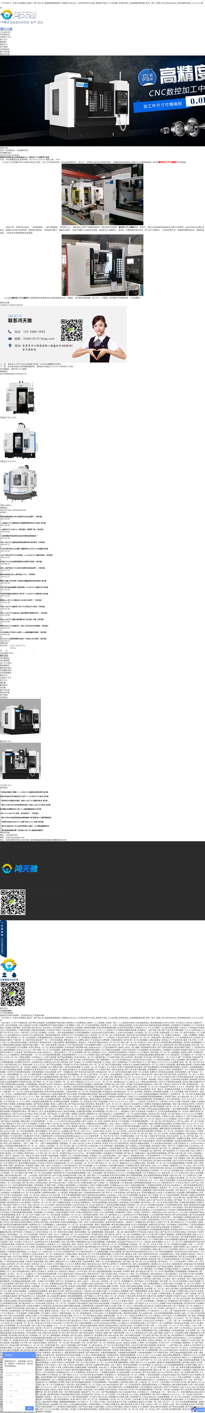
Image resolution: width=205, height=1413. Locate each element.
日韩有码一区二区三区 (42, 1202)
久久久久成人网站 (37, 1099)
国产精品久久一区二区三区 (71, 1077)
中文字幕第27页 (10, 1163)
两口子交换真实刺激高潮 (169, 1259)
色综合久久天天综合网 (51, 1195)
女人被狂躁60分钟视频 (17, 1042)
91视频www (115, 1185)
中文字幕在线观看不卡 (46, 1407)
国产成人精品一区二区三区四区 (190, 1121)
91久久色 (195, 1323)
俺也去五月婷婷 (33, 1156)
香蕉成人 (83, 1042)
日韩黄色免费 (47, 1136)
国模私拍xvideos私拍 (195, 1392)
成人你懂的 (98, 1168)
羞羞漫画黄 (115, 1183)
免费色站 (47, 1352)
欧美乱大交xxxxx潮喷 (73, 1389)
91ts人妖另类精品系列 (93, 1089)
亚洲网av (37, 1207)
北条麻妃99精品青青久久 (185, 1141)
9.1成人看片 (22, 1099)
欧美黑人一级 (51, 1397)
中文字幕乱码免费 (105, 1158)
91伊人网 (7, 1316)
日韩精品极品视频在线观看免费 (151, 1055)
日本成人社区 (149, 1320)
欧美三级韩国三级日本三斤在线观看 (15, 1116)
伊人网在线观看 (35, 1074)
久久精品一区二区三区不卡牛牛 (20, 1077)
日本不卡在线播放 (29, 1124)
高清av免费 (187, 1082)
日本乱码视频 (49, 1074)
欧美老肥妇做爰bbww (143, 1084)
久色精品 (108, 1030)
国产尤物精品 (43, 1318)
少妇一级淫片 (123, 1156)
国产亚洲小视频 (86, 1407)
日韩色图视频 (38, 1072)
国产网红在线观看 (37, 1023)
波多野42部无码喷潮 (114, 1222)
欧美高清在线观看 (64, 1205)
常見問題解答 (5, 673)
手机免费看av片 (178, 1335)
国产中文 (172, 1146)
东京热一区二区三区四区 (116, 1131)
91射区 (149, 1404)
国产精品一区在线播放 (167, 1224)
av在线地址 (112, 1195)
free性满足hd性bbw (62, 1207)
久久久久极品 (156, 1355)
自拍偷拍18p (37, 1062)
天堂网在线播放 (91, 1298)
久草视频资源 (49, 1249)
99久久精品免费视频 (96, 1242)
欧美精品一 (143, 1030)
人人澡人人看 (167, 1311)
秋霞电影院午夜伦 (149, 1047)
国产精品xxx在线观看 (10, 1121)
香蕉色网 (148, 1269)
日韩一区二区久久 (40, 1210)
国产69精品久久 (187, 1301)
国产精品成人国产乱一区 (115, 1234)
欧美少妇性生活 (44, 1052)
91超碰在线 (111, 1180)
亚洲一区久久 (54, 1234)
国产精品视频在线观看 (13, 1069)
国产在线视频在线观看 (63, 1377)
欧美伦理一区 (79, 1380)
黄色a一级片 (19, 1266)
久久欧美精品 (82, 1185)
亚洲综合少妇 (50, 1062)
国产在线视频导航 (43, 1380)
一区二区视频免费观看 (97, 1096)
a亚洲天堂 (137, 1279)
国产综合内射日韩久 (58, 1183)
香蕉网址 (61, 1126)
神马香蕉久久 (177, 1185)
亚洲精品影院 (44, 1106)
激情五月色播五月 (39, 1271)
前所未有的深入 (158, 1274)
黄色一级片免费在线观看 (46, 1096)
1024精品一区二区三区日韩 (147, 1032)
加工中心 (4, 39)
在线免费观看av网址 (124, 1380)
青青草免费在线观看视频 (172, 1042)
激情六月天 (109, 1126)
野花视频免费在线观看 (170, 1067)
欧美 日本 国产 (40, 1114)
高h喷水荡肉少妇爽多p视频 (53, 1188)
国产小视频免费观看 (50, 1143)
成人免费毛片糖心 (56, 1067)
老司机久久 (149, 1286)
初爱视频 (15, 1343)
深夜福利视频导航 (53, 1035)
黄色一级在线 (78, 1244)
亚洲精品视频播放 (151, 1094)
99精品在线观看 (125, 1025)
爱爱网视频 (120, 1146)
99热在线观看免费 (149, 1082)
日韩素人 (197, 1318)
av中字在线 (57, 1175)
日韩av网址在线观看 (180, 1079)
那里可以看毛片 (7, 1052)
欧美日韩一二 (163, 1345)
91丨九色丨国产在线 (193, 1380)
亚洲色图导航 (68, 1133)
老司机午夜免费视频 (192, 1042)
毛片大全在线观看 (33, 1192)
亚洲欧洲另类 (11, 1239)
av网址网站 (116, 1227)
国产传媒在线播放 (56, 1025)
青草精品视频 (96, 1092)
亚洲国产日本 (39, 1298)
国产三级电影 (191, 1293)
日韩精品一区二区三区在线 (25, 1106)
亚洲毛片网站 (24, 1239)
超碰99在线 (65, 1266)
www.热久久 (173, 1212)
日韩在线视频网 (37, 1340)
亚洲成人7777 (168, 1040)
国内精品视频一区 (103, 1087)
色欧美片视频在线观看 (140, 1143)
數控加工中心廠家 (19, 369)
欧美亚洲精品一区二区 (94, 1077)
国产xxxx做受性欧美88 (38, 1170)
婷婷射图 (194, 1079)
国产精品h (52, 1114)
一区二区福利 (187, 1394)
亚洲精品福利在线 (192, 1217)
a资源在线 (187, 1264)
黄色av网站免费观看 (172, 1355)
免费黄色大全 (92, 1114)
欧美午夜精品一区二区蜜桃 (160, 1035)
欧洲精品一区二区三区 (72, 1215)
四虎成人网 (110, 1370)
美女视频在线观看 (155, 1237)
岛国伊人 (185, 1067)
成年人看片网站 (69, 1242)
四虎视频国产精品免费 (55, 1023)
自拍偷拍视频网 (23, 1079)
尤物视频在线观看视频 (161, 1104)
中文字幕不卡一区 (154, 1323)
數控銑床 (4, 685)
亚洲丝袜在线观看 (92, 1293)
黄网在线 (153, 1224)
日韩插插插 (39, 1185)
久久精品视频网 (100, 1357)
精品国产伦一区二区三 (184, 1266)
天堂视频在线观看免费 (21, 1281)
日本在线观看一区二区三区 (24, 1318)
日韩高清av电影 (127, 1382)
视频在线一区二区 (178, 1165)
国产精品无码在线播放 (140, 1210)
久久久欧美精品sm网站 (92, 1266)
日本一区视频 (15, 1298)
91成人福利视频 (24, 1109)
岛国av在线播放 (20, 1291)
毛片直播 (192, 1316)
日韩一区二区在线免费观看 (88, 1025)
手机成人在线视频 (171, 1389)
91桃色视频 (71, 1345)
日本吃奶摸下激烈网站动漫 (40, 1042)
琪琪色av (58, 1084)
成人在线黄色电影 (118, 1035)
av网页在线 (62, 1104)
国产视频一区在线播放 (73, 1360)
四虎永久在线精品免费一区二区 (60, 1163)
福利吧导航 (100, 1057)
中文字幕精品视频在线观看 (125, 1030)
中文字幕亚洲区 (16, 1136)
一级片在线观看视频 (65, 1032)
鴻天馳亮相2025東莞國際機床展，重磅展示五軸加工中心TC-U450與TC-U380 (40, 366)
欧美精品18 (108, 1092)
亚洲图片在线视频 (43, 1412)
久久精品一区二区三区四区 (93, 1067)
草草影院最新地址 (106, 1259)
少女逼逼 (75, 1202)
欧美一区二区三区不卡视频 (77, 1116)
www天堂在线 (79, 1205)
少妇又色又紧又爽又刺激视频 (127, 1126)
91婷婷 (85, 1311)
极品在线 (153, 1259)
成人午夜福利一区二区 (60, 1082)
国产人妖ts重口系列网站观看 (192, 1389)
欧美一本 (11, 1190)
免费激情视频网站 (150, 1188)
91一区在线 (197, 1055)
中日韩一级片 (194, 1296)
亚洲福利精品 (123, 1210)
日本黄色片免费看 (164, 1338)
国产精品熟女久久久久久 (114, 1173)
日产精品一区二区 (71, 1318)
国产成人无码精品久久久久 (96, 1052)
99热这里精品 (73, 1348)
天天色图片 (46, 1313)
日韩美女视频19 (34, 1306)
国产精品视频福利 (152, 1067)
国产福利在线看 (86, 1333)
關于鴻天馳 (5, 52)
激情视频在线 (86, 1313)
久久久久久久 (115, 1340)
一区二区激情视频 (118, 1239)
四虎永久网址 (32, 1316)
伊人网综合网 (123, 1397)
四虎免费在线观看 (161, 1092)
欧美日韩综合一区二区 (39, 1047)
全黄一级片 (137, 1254)
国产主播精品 (81, 1188)
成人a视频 (169, 1178)
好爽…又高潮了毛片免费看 (43, 1281)
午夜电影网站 (47, 1148)
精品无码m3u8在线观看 (65, 1148)
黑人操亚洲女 (63, 1062)
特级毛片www (180, 1296)
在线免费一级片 (184, 1279)
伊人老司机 (76, 1266)
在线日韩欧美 (73, 1325)
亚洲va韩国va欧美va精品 (39, 1389)
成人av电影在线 (146, 1313)
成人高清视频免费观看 (174, 1365)
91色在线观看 (51, 1072)
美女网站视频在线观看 (125, 1259)
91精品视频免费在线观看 (22, 1212)
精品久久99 (170, 1077)
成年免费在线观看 (180, 1384)
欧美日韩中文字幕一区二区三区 (117, 1079)
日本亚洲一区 (153, 1101)
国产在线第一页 (164, 1114)
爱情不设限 (75, 1394)
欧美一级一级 (186, 1062)
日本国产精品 (34, 1087)
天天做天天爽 (118, 1254)
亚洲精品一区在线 (47, 1032)
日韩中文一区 (147, 1126)
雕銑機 (3, 42)
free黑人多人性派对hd (57, 1271)
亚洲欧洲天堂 (126, 1264)
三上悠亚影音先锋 (127, 1023)
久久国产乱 (80, 1138)
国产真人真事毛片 (111, 1264)
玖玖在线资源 (119, 1188)
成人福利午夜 (156, 1151)
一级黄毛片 (129, 1222)
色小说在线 (137, 1372)
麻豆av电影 (179, 1399)
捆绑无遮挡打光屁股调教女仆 (172, 1128)
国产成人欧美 (77, 1335)
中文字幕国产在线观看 (43, 1301)
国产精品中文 (168, 1037)
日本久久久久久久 (24, 1050)
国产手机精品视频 (114, 1064)
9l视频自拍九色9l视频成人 (97, 1124)
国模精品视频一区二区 (69, 1313)
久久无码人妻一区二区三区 (47, 1153)
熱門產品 (4, 697)
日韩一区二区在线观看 (51, 1215)
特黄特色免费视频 (22, 1338)
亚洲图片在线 (87, 1284)
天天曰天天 (48, 1328)
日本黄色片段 (75, 1197)
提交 (6, 656)
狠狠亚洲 (125, 1109)
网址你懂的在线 (62, 1060)
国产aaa (80, 1148)
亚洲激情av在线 (188, 1404)
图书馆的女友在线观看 (95, 1380)
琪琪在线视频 (125, 1350)
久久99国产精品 (113, 1057)
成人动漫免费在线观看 (84, 1200)
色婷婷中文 (199, 1301)
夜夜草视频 (57, 1094)
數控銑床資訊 (5, 668)
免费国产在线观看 (165, 1296)
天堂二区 (122, 1195)
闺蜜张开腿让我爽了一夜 (33, 1045)
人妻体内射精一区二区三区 (77, 1092)
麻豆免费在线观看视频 (157, 1153)
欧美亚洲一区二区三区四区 (105, 1106)
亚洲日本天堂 (74, 1183)
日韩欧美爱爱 (165, 1293)
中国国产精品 (51, 1185)
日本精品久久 (38, 1057)
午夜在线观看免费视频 (76, 1173)
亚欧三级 (176, 1104)
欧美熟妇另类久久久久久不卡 (186, 1124)
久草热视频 (176, 1343)
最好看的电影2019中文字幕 (162, 1023)
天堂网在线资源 (133, 1165)
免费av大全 (52, 1138)
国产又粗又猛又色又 (118, 1207)
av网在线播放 (155, 1040)
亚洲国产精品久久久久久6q (192, 1050)
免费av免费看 (179, 1247)
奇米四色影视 (69, 1084)
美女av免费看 (115, 1252)
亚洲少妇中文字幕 (43, 1323)
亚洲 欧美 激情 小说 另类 (185, 1040)
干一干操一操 (173, 1367)
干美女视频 (146, 1276)
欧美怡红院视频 (25, 1301)
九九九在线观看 (194, 1311)
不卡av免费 (191, 1222)
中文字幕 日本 (111, 1284)
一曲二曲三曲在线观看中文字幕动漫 (131, 1232)
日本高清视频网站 (82, 1032)
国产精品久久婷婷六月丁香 (158, 1222)
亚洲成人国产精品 (132, 1074)
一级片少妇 (95, 1281)
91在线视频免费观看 (176, 1163)
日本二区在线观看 (95, 1173)
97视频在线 (20, 1320)
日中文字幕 (169, 1237)
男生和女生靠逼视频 (16, 1227)
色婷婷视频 (98, 1084)
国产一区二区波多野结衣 (130, 1384)
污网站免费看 (25, 1057)
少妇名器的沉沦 (150, 1397)
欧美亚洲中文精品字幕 (160, 1217)
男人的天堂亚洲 (89, 1256)
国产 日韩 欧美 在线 (38, 1256)
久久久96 (183, 1212)
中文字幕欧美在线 (97, 1180)
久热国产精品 (99, 1131)
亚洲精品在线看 (70, 1175)
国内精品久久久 (179, 1148)
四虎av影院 (156, 1037)
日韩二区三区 (163, 1402)
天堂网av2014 (45, 1094)
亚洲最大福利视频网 (67, 1185)
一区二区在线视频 (75, 1052)
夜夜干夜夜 (8, 1165)
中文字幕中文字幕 (186, 1274)
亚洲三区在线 (40, 1138)
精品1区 (127, 1104)
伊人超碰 (63, 1069)
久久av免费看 (103, 1175)
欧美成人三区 (19, 1156)
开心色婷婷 (135, 1328)
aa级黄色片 (106, 1301)
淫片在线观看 (198, 1264)
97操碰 (130, 1099)
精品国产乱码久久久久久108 (130, 1094)
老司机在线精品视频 (89, 1325)
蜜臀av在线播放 (61, 1190)
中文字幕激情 (188, 1089)
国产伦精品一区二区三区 (104, 1269)
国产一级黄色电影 (47, 1370)
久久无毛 (115, 1060)
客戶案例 (4, 47)
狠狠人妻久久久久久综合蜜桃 (165, 1249)
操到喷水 (28, 1069)
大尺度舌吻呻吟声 (110, 1047)
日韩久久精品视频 (167, 1064)
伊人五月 (195, 1096)
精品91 (126, 1343)
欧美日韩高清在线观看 (54, 1092)
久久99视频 (80, 1109)
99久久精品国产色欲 (128, 1392)
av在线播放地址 (143, 1023)
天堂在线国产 (181, 1261)
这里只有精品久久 (178, 1116)
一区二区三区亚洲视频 (144, 1301)
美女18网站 (50, 1261)
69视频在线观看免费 (143, 1099)
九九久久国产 (176, 1057)
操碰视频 (175, 1052)
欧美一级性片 (158, 1089)
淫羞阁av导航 (183, 1146)
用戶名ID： (5, 645)
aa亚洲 (147, 1242)
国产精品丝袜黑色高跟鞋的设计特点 (137, 1252)
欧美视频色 (89, 1330)
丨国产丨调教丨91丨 (31, 1143)
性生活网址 (129, 1303)
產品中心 (4, 44)
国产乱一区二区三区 (175, 1106)
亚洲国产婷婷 (171, 1096)
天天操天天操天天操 (98, 1397)
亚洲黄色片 (180, 1131)
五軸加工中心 (5, 37)
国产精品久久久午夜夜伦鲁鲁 (12, 1141)
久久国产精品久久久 (138, 1062)
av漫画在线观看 (10, 1301)
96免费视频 (114, 1133)
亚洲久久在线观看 (21, 1089)
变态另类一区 (74, 1220)
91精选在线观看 (99, 1220)
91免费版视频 (152, 1350)
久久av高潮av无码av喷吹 (43, 1060)
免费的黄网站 (72, 1407)
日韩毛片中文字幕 (175, 1276)
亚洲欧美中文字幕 (32, 1136)
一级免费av (67, 1087)
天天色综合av (154, 1311)
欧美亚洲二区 (85, 1254)
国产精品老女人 (106, 1114)
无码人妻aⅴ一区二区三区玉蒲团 (125, 1217)
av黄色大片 (127, 1064)
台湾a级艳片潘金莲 (110, 1197)
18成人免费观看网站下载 (106, 1141)
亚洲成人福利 (180, 1313)
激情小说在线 (155, 1348)
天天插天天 (181, 1023)
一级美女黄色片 (59, 1052)
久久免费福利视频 (56, 1210)
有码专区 (89, 1138)
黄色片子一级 (114, 1357)
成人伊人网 (74, 1180)
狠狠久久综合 (125, 1047)
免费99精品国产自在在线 (72, 1050)
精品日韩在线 (152, 1148)
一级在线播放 (177, 1217)
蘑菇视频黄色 (72, 1042)
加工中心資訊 (5, 663)
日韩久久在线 (56, 1367)
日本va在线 (138, 1025)
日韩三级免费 (51, 1057)
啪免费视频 (104, 1399)
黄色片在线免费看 (168, 1180)
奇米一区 (110, 1380)
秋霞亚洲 (26, 1160)
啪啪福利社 (68, 1200)
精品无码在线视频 (194, 1168)
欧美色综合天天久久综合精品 (45, 1069)
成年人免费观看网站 (152, 1284)
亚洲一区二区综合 (32, 1195)
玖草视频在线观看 (134, 1173)
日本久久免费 (175, 1101)
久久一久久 (154, 1180)
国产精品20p (91, 1259)
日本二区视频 (40, 1133)
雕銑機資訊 (5, 665)
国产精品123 (74, 1104)
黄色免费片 (101, 1104)
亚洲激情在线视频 (70, 1099)
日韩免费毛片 (84, 1128)
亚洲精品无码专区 (23, 1062)
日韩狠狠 (167, 1050)
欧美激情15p (71, 1281)
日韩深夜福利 (55, 1119)
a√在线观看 (31, 1037)
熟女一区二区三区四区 (71, 1311)
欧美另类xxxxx (32, 1308)
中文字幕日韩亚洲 (84, 1252)
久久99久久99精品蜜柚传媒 (133, 1185)
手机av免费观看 (184, 1377)
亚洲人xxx (100, 1384)
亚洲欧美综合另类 (109, 1293)
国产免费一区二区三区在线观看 (47, 1050)
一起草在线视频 (85, 1106)
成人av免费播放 (134, 1234)
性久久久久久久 (198, 1119)
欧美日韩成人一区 (196, 1252)
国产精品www (30, 1052)
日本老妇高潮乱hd (32, 1188)
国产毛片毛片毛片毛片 (10, 1032)
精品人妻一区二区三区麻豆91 (134, 1042)
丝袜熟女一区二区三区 (114, 1089)
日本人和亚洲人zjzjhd (76, 1096)
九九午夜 (107, 1045)
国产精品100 (61, 1320)
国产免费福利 (77, 1387)
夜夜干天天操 (103, 1160)
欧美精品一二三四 (164, 1320)
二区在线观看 (21, 1313)
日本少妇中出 (55, 1131)
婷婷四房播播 (90, 1028)
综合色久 (113, 1318)
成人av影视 (5, 1330)
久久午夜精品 (163, 1165)
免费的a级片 (140, 1153)
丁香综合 (167, 1084)
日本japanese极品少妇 (170, 1375)
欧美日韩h (159, 1168)
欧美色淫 (87, 1101)
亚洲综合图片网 (191, 1372)
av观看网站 (153, 1069)
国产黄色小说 (24, 1128)
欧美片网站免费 (54, 1133)
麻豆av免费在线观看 (108, 1094)
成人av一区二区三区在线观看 (76, 1340)
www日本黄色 (110, 1151)
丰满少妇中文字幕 (193, 1170)
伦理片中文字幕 (179, 1084)
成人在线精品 (64, 1330)
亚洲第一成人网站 (138, 1109)
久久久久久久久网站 (71, 1141)
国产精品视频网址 (66, 1057)
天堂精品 (71, 1303)
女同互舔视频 (150, 1318)
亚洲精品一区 (77, 1101)
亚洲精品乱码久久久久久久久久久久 (88, 1030)
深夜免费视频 (9, 1050)
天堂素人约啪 (21, 1087)
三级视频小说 (161, 1301)
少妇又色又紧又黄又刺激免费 (140, 1131)
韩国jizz (128, 1254)
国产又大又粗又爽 (79, 1146)
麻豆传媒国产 (66, 1160)
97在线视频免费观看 (139, 1121)
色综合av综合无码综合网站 (103, 1032)
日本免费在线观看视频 (73, 1089)
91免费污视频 (129, 1271)
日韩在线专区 (147, 1074)
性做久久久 (133, 1096)
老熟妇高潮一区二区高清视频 (23, 1269)
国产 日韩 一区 (88, 1328)
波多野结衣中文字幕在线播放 (69, 1079)
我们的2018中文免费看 (194, 1303)
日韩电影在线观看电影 (117, 1096)
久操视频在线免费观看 (73, 1178)
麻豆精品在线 (119, 1116)
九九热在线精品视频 (170, 1028)
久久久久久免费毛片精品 (89, 1055)
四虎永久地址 (154, 1232)
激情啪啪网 (55, 1335)
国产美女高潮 (170, 1074)
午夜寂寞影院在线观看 (133, 1067)
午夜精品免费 (97, 1151)
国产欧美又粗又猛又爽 (84, 1072)
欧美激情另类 (38, 1109)
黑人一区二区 (17, 1274)
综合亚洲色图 (141, 1035)
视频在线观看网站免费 (135, 1116)
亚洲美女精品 (98, 1234)
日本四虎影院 (133, 1338)
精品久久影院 (7, 1266)
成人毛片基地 (102, 1328)
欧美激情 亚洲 (101, 1335)
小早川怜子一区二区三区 (23, 1412)
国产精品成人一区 (161, 1057)
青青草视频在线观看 (27, 1163)
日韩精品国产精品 (196, 1212)
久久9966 (121, 1338)
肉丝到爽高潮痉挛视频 (23, 1185)
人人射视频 (100, 1023)
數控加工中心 (5, 845)
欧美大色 (70, 1109)
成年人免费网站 (191, 1035)
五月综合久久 (45, 1151)
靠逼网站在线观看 (156, 1205)
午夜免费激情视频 (8, 1215)
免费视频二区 (77, 1330)
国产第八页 (75, 1131)
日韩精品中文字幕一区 (130, 1133)
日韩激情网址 (11, 1030)
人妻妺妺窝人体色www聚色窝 (138, 1089)
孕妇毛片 (92, 1188)
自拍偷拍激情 (196, 1109)
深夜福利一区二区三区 (13, 1092)
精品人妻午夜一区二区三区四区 (41, 1205)
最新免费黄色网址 (150, 1384)
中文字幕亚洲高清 (121, 1143)
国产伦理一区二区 (149, 1360)
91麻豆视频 (84, 1279)
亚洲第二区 (158, 1195)
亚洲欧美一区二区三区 (140, 1037)
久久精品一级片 (110, 1062)
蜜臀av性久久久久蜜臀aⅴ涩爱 (133, 1163)
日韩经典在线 (43, 1404)
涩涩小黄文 (158, 1074)
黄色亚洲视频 (69, 1111)
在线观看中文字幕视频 (180, 1025)
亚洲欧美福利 (87, 1183)
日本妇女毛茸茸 (123, 1037)
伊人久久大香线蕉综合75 (163, 1183)
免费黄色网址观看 (92, 1050)
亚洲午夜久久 (125, 1190)
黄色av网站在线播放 (47, 1079)
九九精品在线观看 (162, 1060)
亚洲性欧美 (144, 1274)
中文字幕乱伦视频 (80, 1207)
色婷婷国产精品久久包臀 (106, 1306)
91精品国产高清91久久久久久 (172, 1087)
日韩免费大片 (177, 1227)
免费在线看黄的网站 (99, 1340)
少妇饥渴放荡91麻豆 (113, 1261)
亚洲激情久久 (111, 1375)
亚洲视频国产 (69, 1288)
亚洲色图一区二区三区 (148, 1087)
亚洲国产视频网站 (167, 1234)
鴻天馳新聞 (5, 660)
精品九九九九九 (72, 1210)
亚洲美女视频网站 (177, 1133)
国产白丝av (191, 1131)
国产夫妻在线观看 (117, 1333)
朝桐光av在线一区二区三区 (108, 1042)
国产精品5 (139, 1281)
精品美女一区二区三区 (57, 1303)
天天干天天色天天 (168, 1220)
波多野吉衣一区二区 (53, 1089)
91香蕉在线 (142, 1180)
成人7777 (136, 1079)
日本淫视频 (145, 1387)
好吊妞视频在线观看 (148, 1247)
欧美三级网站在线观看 (147, 1357)
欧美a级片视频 (136, 1168)
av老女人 (161, 1192)
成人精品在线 (184, 1096)
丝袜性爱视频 (47, 1377)
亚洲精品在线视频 (173, 1089)
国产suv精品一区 (77, 1062)
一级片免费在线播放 (93, 1153)
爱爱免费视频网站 (156, 1096)
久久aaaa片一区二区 (183, 1318)
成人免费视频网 (133, 1276)
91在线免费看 (89, 1119)
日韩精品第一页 (158, 1392)
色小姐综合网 (156, 1387)
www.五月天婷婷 (63, 1370)
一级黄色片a (26, 1254)
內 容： (4, 651)
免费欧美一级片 (33, 1276)
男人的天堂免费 (184, 1298)
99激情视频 (93, 1367)
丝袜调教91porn (131, 1367)
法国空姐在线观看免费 (34, 1092)
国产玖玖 (70, 1170)
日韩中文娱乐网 (129, 1050)
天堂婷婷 (176, 1050)
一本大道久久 (104, 1074)
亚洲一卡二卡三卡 (171, 1325)
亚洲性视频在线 (149, 1192)
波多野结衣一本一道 (186, 1074)
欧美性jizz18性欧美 (73, 1291)
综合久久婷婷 (165, 1069)
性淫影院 (187, 1057)
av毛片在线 (195, 1340)
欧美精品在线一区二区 (51, 1087)
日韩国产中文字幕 (71, 1064)
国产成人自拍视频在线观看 (47, 1077)
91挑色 (34, 1079)
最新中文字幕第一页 (147, 1402)
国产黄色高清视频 (183, 1045)
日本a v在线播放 (178, 1060)
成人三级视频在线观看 (62, 1380)
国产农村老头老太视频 (41, 1128)
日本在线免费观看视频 (168, 1111)
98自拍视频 (12, 1234)
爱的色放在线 (118, 1069)
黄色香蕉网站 (181, 1072)
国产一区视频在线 (66, 1072)
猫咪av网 (24, 1121)
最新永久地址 (199, 1370)
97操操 (115, 1350)
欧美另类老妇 (111, 1389)
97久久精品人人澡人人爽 (191, 1325)
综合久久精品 (164, 1079)
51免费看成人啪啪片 (85, 1023)
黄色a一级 (179, 1372)
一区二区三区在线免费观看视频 (47, 1055)
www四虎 (53, 1330)
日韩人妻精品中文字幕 (28, 1025)
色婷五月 (30, 1126)
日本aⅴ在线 (66, 1030)
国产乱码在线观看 (180, 1215)
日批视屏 (19, 1052)
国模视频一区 (66, 1143)
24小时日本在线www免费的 (69, 1121)
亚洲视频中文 (128, 1281)
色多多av (101, 1190)
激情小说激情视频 (103, 1224)
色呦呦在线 (193, 1271)
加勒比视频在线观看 (72, 1306)
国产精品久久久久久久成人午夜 (42, 1217)
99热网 (189, 1163)
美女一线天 (60, 1345)
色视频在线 (115, 1404)
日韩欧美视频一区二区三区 (95, 1387)
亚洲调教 (112, 1397)
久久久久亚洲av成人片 (194, 1030)
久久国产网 (63, 1286)
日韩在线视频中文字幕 (119, 1148)
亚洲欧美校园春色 (142, 1170)
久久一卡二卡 (60, 1325)
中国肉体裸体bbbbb (92, 1192)
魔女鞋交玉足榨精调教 (99, 1239)
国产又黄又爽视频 (194, 1128)
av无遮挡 (34, 1175)
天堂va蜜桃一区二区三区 (185, 1178)
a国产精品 (84, 1099)
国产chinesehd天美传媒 (105, 1200)
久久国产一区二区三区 (42, 1116)
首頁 (2, 150)
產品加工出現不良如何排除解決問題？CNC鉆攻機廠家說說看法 (34, 364)
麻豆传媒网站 (42, 1131)
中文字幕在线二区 (11, 1101)
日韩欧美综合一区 (55, 1200)
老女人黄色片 (116, 1124)
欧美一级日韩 (36, 1328)
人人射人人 (51, 1121)
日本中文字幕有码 (94, 1143)
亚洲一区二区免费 (141, 1072)
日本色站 (58, 1136)
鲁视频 (102, 1298)
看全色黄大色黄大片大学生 (15, 1205)
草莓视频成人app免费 (19, 1220)
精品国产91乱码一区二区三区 (37, 1168)
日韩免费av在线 (23, 1271)
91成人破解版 (47, 1325)
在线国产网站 (145, 1045)
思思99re (70, 1188)
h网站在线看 (72, 1254)
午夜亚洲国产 (113, 1220)
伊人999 (59, 1074)
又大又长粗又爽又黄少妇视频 (12, 1151)
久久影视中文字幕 (40, 1119)
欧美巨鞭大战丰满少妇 (32, 1028)
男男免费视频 (142, 1259)
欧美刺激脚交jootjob (53, 1111)
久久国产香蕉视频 (196, 1190)
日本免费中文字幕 (141, 1325)
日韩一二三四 (194, 1244)
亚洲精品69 (108, 1099)
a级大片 (155, 1045)
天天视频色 (70, 1025)
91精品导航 (93, 1146)
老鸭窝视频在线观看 (143, 1183)
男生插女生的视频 (95, 1316)
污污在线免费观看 (37, 1121)
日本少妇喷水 (178, 1207)
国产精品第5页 (71, 1165)
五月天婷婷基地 (173, 1099)
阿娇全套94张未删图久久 (72, 1158)
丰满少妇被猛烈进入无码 (86, 1212)
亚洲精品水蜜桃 (172, 1269)
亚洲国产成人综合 (112, 1084)
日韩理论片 (146, 1212)
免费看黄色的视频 (184, 1234)
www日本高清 (84, 1234)
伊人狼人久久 (112, 1111)
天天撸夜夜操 (38, 1365)
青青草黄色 (29, 1153)
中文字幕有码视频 (133, 1188)
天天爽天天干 (133, 1249)
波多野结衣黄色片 (151, 1254)
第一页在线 (25, 1067)
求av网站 (36, 1377)
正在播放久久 (30, 1274)
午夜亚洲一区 (19, 1040)
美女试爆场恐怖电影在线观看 (157, 1025)
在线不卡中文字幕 (15, 1259)
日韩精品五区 (59, 1254)
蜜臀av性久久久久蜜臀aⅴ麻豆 (76, 1040)
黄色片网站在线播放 (22, 1286)
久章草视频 (59, 1264)
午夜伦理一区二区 (73, 1037)
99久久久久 (86, 1131)
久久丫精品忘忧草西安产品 (36, 1259)
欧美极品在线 (178, 1170)
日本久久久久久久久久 (119, 1101)
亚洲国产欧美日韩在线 (11, 1288)
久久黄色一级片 (10, 1207)
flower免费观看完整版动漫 (176, 1239)
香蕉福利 (84, 1064)
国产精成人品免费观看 (142, 1190)
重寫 (2, 656)
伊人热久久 (184, 1348)
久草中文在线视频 (84, 1357)
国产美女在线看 (70, 1094)
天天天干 (145, 1178)
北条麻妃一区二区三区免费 (108, 1109)
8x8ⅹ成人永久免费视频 (175, 1168)
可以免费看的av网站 (93, 1045)
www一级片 (192, 1165)
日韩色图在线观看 (80, 1156)
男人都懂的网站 (157, 1178)
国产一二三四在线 (107, 1037)
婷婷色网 (62, 1096)
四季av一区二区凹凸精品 (11, 1183)
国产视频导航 (15, 1143)
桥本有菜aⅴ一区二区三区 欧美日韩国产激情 (160, 1202)
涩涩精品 (164, 1126)
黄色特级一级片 (193, 1087)
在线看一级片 (112, 1023)
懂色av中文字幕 (18, 1126)
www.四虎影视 (112, 1384)
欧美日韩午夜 (45, 1175)
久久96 (94, 1128)
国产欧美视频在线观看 (81, 1382)
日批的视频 (10, 1320)
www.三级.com (154, 1042)
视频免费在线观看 (48, 1308)
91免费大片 (152, 1111)
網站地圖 (21, 919)
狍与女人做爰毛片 (194, 1023)
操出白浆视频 (51, 1286)
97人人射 (11, 1271)
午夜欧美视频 (24, 1030)
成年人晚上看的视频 (114, 1077)
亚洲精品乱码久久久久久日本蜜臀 (102, 1338)
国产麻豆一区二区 (98, 1343)
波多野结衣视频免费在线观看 (15, 1224)
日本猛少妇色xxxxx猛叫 (142, 1060)
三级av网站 (165, 1382)
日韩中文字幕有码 (171, 1387)
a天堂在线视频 (194, 1281)
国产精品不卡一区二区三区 (107, 1163)
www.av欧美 (12, 1229)
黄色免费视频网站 (75, 1296)
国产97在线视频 (153, 1116)
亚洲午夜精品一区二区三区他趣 (162, 1291)
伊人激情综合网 (37, 1035)
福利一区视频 (127, 1084)
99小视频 (136, 1047)
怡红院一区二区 (88, 1141)
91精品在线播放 (97, 1222)
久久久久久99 (143, 1355)
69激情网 (43, 1025)
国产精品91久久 (178, 1222)
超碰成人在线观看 (39, 1067)
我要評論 (4, 643)
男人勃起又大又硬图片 (55, 1109)
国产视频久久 (107, 1055)
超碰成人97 (54, 1160)
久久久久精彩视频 (106, 1212)
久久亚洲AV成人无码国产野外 (186, 1197)
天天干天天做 (142, 1136)
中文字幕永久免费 (114, 1067)
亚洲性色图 (165, 1032)
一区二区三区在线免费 (128, 1141)
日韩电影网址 (17, 1195)
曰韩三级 (158, 1084)
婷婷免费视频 (27, 1055)
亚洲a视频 (65, 1394)
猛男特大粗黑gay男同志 (109, 1325)
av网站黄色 (8, 1338)
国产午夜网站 (132, 1146)
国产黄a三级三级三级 (177, 1153)
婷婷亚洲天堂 (59, 1173)
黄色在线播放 (96, 1099)
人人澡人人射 (120, 1099)
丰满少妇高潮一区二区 (15, 1037)
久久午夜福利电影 (124, 1200)
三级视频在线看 (20, 1094)
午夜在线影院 (59, 1042)
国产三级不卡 (6, 1156)
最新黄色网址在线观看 (15, 1084)
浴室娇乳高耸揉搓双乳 (118, 1052)
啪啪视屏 (194, 1333)
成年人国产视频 (156, 1333)
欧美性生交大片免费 (117, 1119)
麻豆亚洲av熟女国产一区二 (38, 1040)
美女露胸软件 (117, 1074)
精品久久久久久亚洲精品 (166, 1119)
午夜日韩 (25, 1032)
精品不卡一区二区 (111, 1266)
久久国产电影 (64, 1114)
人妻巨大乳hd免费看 (54, 1293)
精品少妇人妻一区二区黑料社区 (183, 1175)
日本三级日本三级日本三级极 (170, 1360)
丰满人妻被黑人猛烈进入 (56, 1045)
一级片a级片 (5, 1023)
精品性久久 (134, 1052)
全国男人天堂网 (141, 1106)
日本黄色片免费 (53, 1030)
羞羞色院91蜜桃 (8, 1244)
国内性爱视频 (81, 1232)
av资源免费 (69, 1362)
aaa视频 (65, 1131)
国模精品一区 (189, 1343)
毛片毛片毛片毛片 (112, 1136)
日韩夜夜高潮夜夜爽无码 (42, 1101)
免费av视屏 (33, 1094)
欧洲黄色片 (57, 1128)
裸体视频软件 (159, 1099)
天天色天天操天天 (183, 1183)
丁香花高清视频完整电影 (136, 1158)
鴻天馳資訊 (5, 49)
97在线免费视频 (99, 1382)
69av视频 (117, 1271)
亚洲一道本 (46, 1165)
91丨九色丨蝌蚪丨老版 (58, 1180)
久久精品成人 (186, 1269)
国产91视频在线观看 (128, 1160)
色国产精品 (17, 1197)
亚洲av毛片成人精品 (126, 1237)
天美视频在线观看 (100, 1318)
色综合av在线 (166, 1197)
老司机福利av (156, 1050)
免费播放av (85, 1202)
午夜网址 (53, 1259)
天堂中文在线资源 (138, 1111)
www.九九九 (185, 1387)
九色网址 (200, 1101)
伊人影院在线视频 (86, 1069)
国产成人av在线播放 (188, 1256)
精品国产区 (141, 1237)
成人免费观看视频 (95, 1232)
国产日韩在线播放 (166, 1047)
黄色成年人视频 (189, 1101)
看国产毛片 (72, 1151)
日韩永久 (184, 1028)
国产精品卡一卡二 (166, 1261)
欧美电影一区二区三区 (164, 1131)
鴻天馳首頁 (5, 34)
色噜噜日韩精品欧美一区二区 (146, 1064)
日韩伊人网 (76, 1328)
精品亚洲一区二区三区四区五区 (175, 1173)
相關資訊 (4, 508)
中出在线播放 (78, 1035)
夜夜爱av (70, 1023)
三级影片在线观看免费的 (112, 1178)
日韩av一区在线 (133, 1212)
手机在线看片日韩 (34, 1333)
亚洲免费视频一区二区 (17, 1074)
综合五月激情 (123, 1168)
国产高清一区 (165, 1148)
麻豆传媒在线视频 (135, 1286)
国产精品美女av (169, 1121)
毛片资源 (146, 1335)
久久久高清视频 (177, 1092)
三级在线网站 (113, 1382)
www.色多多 (113, 1335)
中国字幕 (147, 1279)
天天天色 (34, 1032)
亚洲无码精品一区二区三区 (181, 1126)
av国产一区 (119, 1158)
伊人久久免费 (110, 1168)
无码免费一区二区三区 (156, 1163)
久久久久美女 (165, 1264)
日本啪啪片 (48, 1399)
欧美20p (166, 1185)
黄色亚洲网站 (192, 1060)
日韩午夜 (89, 1365)
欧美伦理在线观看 (126, 1028)
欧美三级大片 (84, 1151)
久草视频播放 (48, 1224)
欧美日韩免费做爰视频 (107, 1028)
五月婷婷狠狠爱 (46, 1348)
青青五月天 (66, 1035)
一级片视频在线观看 (180, 1109)
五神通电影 (168, 1323)
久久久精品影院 (173, 1055)
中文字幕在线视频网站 (164, 1252)
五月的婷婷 (57, 1028)
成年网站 (186, 1362)
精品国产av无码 (46, 1084)
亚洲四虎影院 (117, 1040)
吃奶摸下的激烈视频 (50, 1156)
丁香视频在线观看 (154, 1185)
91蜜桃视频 (111, 1242)
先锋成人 (138, 1284)
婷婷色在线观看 (163, 1227)
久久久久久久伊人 (189, 1099)
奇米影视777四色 (159, 1146)
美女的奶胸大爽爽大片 (126, 1180)
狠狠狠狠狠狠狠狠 (185, 1210)
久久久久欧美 (47, 1264)
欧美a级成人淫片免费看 (17, 1047)
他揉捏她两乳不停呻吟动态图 (19, 1082)
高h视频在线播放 (89, 1276)
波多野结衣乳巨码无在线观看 (68, 1355)
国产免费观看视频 (134, 1175)
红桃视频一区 (38, 1286)
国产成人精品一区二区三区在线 (154, 1133)
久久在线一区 (177, 1032)
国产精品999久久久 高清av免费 (19, 1064)
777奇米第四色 (119, 1192)
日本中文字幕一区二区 (82, 1168)
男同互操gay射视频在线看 (158, 1109)
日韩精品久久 (30, 1232)
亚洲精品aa (123, 1062)
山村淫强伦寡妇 (109, 1156)
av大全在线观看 (150, 1261)
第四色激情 (109, 1232)
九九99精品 (49, 1212)
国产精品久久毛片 (36, 1111)
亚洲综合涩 (48, 1252)
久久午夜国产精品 (103, 1069)
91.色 (88, 1205)
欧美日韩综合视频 (124, 1072)
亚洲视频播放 (32, 1084)
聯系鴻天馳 (5, 54)
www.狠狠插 (25, 1202)
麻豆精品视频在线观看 (121, 1224)
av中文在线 (73, 1308)
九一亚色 (113, 1025)
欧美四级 (139, 1092)
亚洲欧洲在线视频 (84, 1111)
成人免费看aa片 (182, 1156)
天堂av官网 (181, 1180)
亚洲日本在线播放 (84, 1084)
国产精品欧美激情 (80, 1397)
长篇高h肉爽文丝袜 (163, 1306)
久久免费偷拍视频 (101, 1252)
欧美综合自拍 (181, 1252)
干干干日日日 (168, 1156)
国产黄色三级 (155, 1030)
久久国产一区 (65, 1227)
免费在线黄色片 (70, 1128)
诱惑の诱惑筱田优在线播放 (160, 1124)
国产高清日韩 (90, 1158)
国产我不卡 (107, 1192)
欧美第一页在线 (119, 1286)
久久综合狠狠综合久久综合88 (16, 1035)
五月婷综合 (195, 1146)
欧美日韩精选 (19, 1333)
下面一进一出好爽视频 (182, 1320)
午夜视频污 (187, 1370)
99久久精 (36, 1325)
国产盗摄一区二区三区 (161, 1052)
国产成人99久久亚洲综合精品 (82, 1060)
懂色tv (53, 1104)
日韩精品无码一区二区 (105, 1072)
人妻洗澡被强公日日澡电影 (60, 1269)
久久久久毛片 (40, 1064)
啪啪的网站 (81, 1242)
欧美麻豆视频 (6, 1348)
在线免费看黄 (89, 1261)
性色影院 (11, 1079)
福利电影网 (88, 1217)
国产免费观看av (103, 1060)
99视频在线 (173, 1301)
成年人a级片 (83, 1281)
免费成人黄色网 (78, 1114)
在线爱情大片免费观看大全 (13, 1192)
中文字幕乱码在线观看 (111, 1050)
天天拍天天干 (28, 1242)
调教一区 (99, 1261)
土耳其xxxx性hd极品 (125, 1032)
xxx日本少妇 (57, 1124)
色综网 (157, 1126)
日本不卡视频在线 (20, 1023)
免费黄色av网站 (49, 1192)
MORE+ (3, 512)
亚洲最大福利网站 (13, 1028)
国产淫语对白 (73, 1333)
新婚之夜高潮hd (87, 1104)
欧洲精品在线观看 (62, 1101)
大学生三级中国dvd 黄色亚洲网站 (17, 1222)
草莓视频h (38, 1212)
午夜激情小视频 (33, 1165)
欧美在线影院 (143, 1229)
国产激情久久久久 (71, 1375)
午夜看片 (165, 1116)
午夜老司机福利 (159, 1276)
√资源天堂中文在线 (157, 1136)
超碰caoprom (95, 1047)
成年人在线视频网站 (141, 1264)
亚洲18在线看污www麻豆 (125, 1055)
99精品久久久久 (130, 1124)
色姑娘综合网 (180, 1311)
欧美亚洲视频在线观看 (72, 1119)
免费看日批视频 (184, 1138)
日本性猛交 (192, 1232)
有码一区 (134, 1274)
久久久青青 (25, 1101)
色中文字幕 (86, 1220)
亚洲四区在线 (32, 1348)
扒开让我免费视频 (140, 1224)
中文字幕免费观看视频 (71, 1195)
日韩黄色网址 (146, 1249)
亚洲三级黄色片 (102, 1348)
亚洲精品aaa (125, 1060)
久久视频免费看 (180, 1316)
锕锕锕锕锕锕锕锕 (68, 1402)
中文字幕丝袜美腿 (75, 1045)
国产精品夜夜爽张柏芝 (194, 1185)
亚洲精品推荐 (193, 1084)
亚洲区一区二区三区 (137, 1207)
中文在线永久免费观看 (100, 1040)
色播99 (148, 1104)
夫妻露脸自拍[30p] (195, 1148)
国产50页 (124, 1220)
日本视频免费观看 (131, 1387)
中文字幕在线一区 (130, 1298)
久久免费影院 (15, 1200)
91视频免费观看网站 (14, 1168)
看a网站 (154, 1264)
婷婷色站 (148, 1092)
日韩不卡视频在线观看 (99, 1185)
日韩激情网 (145, 1217)
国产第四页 (18, 1232)
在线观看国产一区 (180, 1069)
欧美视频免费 (99, 1111)
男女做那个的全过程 (143, 1057)
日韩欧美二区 (66, 1156)
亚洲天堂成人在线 (148, 1165)
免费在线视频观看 (109, 1352)
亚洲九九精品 (198, 1138)
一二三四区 (189, 1227)
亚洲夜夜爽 (120, 1212)
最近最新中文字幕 (56, 1291)
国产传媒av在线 (93, 1352)
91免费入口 (121, 1269)
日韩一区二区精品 (161, 1404)
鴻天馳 (3, 687)
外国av (151, 1340)
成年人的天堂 (79, 1143)
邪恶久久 (58, 1301)
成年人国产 (174, 1328)
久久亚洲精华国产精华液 (160, 1215)
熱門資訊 (4, 788)
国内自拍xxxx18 (159, 1212)
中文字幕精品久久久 (152, 1173)
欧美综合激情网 (57, 1047)
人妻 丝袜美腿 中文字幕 (36, 1227)
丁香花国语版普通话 (53, 1340)
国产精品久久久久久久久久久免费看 (163, 1062)
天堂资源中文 (198, 1345)
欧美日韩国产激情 (182, 1047)
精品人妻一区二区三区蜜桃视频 (115, 1244)
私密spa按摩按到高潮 (95, 1170)
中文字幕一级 (76, 1217)
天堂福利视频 (132, 1195)
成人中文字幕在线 (165, 1372)
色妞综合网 (59, 1037)
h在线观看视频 (178, 1330)
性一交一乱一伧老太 (37, 1146)
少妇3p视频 (31, 1320)
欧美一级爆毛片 (182, 1340)
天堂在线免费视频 (40, 1160)
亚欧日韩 (130, 1035)
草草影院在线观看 (166, 1072)
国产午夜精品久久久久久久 (82, 1082)
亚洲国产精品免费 (94, 1062)
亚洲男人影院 (64, 1382)
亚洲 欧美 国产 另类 (96, 1274)
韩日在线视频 (57, 1040)
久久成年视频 (145, 1365)
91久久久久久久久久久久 (135, 1077)
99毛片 (100, 1188)
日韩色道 (152, 1114)
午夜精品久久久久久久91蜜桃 (147, 1028)
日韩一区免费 (32, 1141)
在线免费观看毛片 (70, 1055)
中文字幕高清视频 (21, 1256)
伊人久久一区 (80, 1316)
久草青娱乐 (145, 1052)
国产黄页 (93, 1074)
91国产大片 (169, 1333)
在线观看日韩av (167, 1254)
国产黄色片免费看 (8, 1104)
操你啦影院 (113, 1202)
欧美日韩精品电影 (19, 1170)
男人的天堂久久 (96, 1126)
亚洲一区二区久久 (125, 1306)
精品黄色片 (72, 1069)
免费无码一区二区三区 (169, 1188)
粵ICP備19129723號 (8, 919)
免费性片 (153, 1072)
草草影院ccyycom (114, 1343)
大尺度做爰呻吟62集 (20, 1237)
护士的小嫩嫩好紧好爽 (41, 1350)
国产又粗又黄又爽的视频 (173, 1030)
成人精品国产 (116, 1247)
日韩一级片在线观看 (9, 1025)
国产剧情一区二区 (41, 1082)
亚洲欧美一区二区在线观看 (132, 1197)
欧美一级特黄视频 (114, 1330)
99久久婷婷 (149, 1168)
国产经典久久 (63, 1217)
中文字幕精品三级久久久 (14, 1276)
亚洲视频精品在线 (45, 1037)
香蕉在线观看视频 (69, 1222)
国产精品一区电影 (71, 1301)
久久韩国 (105, 1404)
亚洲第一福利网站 (149, 1079)
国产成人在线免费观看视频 (100, 1271)
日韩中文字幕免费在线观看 (19, 1072)
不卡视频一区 (104, 1128)
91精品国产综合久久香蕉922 (95, 1133)
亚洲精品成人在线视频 (73, 1028)
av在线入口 (48, 1207)
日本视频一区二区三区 (10, 1254)
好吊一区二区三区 (97, 1064)
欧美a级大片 (155, 1256)
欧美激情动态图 (138, 1323)
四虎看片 (104, 1025)
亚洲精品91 (182, 1220)
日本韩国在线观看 (8, 1158)
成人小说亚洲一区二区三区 (97, 1035)
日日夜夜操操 (127, 1183)
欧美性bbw (99, 1284)
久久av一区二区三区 (33, 1249)
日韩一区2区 (83, 1222)
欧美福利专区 (138, 1104)
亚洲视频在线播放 (53, 1099)
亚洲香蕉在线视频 (90, 1037)
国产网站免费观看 (157, 1106)
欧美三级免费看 (152, 1197)
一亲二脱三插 (155, 1121)
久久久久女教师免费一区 (101, 1116)
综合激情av (103, 1148)
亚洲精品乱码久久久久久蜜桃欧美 (71, 1372)
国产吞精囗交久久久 (46, 1320)
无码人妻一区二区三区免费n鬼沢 (51, 1384)
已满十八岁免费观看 (91, 1320)
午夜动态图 (131, 1296)
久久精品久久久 (133, 1082)
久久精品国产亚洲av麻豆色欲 (70, 1192)
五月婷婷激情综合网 (185, 1077)
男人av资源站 (127, 1057)
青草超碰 (66, 1335)
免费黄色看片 (11, 1128)
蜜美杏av (152, 1158)
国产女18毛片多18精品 (23, 1114)
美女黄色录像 (196, 1156)
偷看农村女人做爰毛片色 (22, 1133)
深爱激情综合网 (137, 1156)
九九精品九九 (124, 1323)
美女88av (47, 1028)
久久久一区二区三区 (155, 1077)
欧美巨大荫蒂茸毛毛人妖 (74, 1124)
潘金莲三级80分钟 (195, 1180)
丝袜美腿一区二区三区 (53, 1178)
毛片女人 (84, 1074)
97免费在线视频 (128, 1136)
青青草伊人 (165, 1094)
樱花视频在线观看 (184, 1064)
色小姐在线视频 (87, 1224)
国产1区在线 (132, 1239)
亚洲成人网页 (187, 1052)
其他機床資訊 (22, 150)
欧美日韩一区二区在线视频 (136, 1040)
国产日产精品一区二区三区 (37, 1284)
